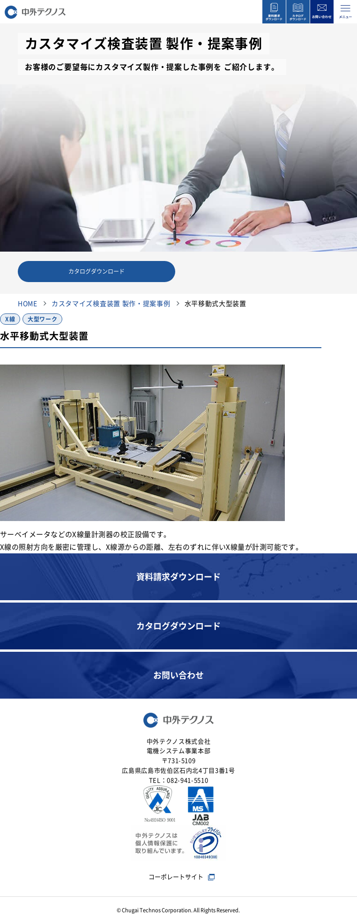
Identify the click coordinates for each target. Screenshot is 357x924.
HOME (27, 303)
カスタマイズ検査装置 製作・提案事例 (111, 303)
